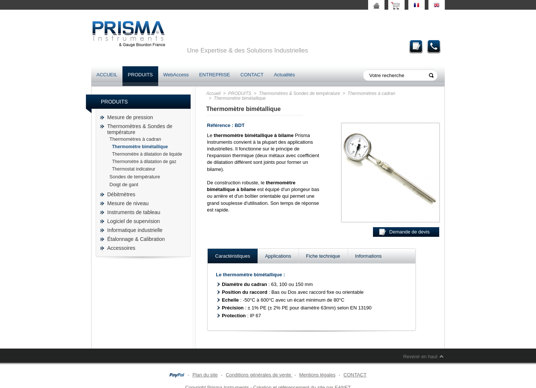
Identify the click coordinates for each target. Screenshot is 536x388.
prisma (128, 33)
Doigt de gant (123, 184)
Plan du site (205, 375)
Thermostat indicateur (133, 169)
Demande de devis (416, 46)
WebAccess (176, 74)
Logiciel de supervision (133, 221)
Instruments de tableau (133, 212)
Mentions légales (317, 375)
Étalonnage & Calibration (136, 239)
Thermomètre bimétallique (140, 146)
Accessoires (121, 248)
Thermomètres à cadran (135, 139)
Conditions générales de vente (259, 375)
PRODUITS (140, 74)
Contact (434, 46)
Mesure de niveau (128, 203)
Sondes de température (134, 176)
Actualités (284, 74)
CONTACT (252, 74)
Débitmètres (121, 194)
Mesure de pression (130, 117)
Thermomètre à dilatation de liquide (147, 154)
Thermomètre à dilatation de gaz (144, 161)
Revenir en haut (420, 356)
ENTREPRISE (214, 74)
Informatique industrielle (135, 230)
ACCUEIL (106, 74)
